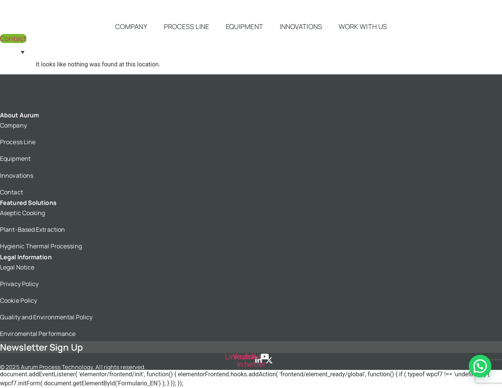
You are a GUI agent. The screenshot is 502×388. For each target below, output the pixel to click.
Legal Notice (17, 267)
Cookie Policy (18, 300)
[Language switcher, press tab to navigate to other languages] (14, 52)
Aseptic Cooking (22, 213)
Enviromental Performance (37, 333)
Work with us (363, 26)
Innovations (301, 26)
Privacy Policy (19, 284)
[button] (480, 366)
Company (131, 26)
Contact (11, 192)
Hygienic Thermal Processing (41, 246)
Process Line (186, 26)
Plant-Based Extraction (32, 229)
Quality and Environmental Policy (46, 317)
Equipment (244, 26)
